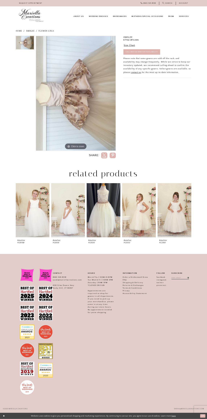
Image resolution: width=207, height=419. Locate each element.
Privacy (125, 291)
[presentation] (32, 210)
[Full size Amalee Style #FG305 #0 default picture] (76, 93)
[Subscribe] (187, 277)
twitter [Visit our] (159, 282)
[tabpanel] (25, 43)
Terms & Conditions (131, 288)
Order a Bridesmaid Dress (135, 277)
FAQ (124, 280)
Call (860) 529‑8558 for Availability (143, 52)
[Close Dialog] (4, 416)
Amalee (30, 31)
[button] (183, 3)
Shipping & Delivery (132, 282)
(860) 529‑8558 (59, 277)
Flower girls (46, 31)
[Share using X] (104, 155)
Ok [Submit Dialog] (202, 416)
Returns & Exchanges (132, 285)
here (174, 416)
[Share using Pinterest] (113, 155)
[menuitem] (31, 3)
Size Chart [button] (130, 45)
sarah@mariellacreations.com (66, 280)
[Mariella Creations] (31, 15)
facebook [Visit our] (160, 277)
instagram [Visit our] (161, 280)
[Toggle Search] (167, 3)
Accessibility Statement (134, 293)
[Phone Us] (148, 3)
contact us (136, 73)
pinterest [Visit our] (161, 285)
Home (19, 31)
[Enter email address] (180, 277)
